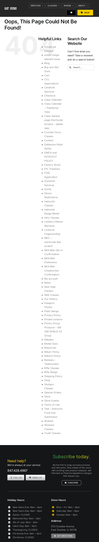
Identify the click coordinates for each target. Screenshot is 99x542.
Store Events (51, 400)
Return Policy (51, 351)
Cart (46, 75)
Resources (50, 347)
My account (51, 278)
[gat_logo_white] (10, 4)
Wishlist (48, 421)
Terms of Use (52, 404)
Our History (50, 298)
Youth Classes (52, 433)
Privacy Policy (52, 315)
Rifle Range (50, 372)
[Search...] (81, 67)
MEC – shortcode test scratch (52, 242)
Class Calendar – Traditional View (53, 107)
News (47, 282)
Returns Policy (52, 355)
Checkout (49, 95)
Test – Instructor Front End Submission (53, 412)
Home (47, 189)
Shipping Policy (53, 376)
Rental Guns (51, 343)
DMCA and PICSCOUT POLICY (50, 156)
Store (47, 396)
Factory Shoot (52, 164)
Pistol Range (51, 311)
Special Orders (52, 392)
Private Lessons (53, 319)
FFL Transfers (52, 168)
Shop (47, 380)
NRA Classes (51, 294)
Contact (48, 140)
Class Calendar (53, 99)
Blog (47, 63)
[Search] (70, 67)
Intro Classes (51, 217)
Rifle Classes (51, 368)
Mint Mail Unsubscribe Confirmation (51, 270)
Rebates (48, 339)
